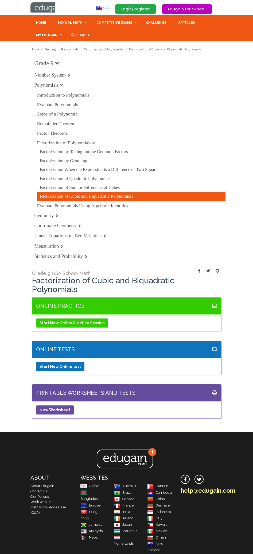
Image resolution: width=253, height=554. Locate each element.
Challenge (156, 23)
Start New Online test (60, 367)
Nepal (89, 538)
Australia (125, 487)
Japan (123, 525)
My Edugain (46, 36)
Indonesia (159, 512)
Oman (156, 538)
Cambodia (159, 493)
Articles (186, 23)
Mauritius (125, 531)
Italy (154, 519)
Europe (90, 506)
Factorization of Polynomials (104, 50)
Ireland (124, 519)
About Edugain (42, 486)
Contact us (38, 492)
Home (41, 23)
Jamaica (91, 525)
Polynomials (70, 50)
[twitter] (199, 479)
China (156, 499)
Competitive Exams (114, 23)
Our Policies (39, 497)
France (124, 506)
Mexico (157, 531)
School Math (70, 23)
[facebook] (185, 479)
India (122, 512)
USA (103, 8)
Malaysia (91, 531)
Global (89, 486)
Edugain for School (187, 9)
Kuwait (157, 525)
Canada (124, 499)
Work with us (40, 502)
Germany (159, 506)
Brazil (123, 493)
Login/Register (135, 9)
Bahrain (157, 487)
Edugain (50, 7)
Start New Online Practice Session (72, 323)
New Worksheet (55, 410)
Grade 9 (50, 50)
